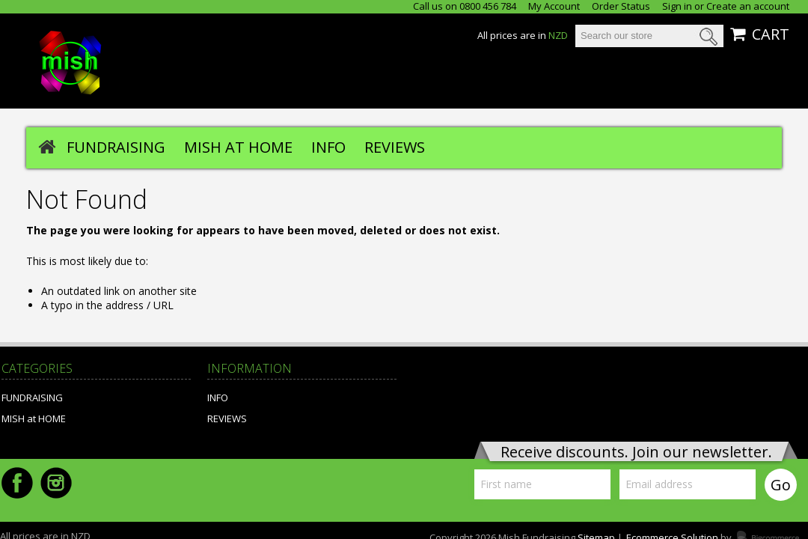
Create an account (747, 6)
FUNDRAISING (116, 147)
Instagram (56, 483)
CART (770, 34)
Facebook (17, 483)
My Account (554, 6)
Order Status (621, 6)
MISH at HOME (238, 147)
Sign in (677, 6)
